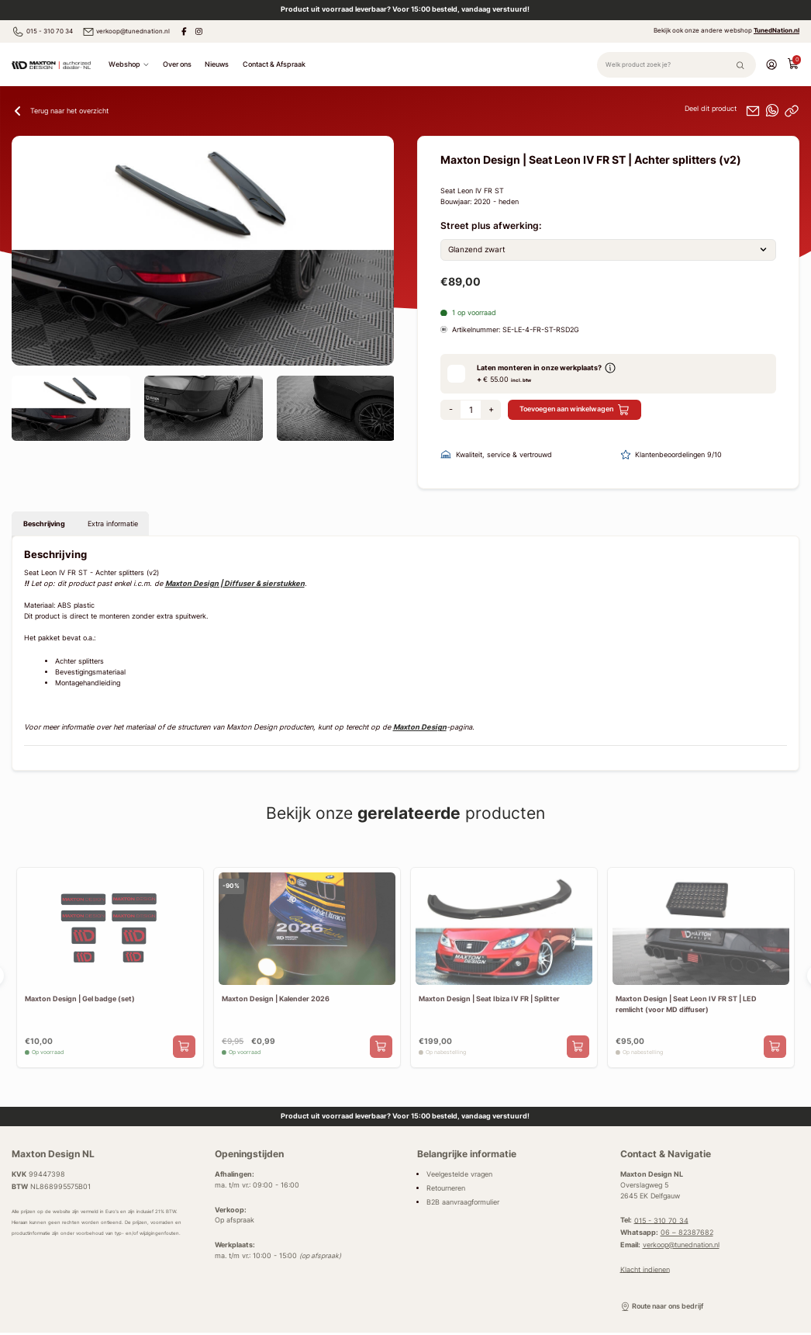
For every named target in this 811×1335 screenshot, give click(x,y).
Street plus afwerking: (490, 225)
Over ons (177, 64)
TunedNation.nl (776, 30)
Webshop (129, 64)
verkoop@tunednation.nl (126, 32)
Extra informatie (113, 523)
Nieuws (217, 64)
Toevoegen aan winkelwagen (574, 410)
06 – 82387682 (687, 1232)
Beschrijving (44, 523)
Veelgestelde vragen (459, 1174)
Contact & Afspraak (274, 64)
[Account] (771, 64)
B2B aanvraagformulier (462, 1202)
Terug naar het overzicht (60, 111)
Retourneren (445, 1188)
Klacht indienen (645, 1269)
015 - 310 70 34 (42, 32)
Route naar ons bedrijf (662, 1307)
